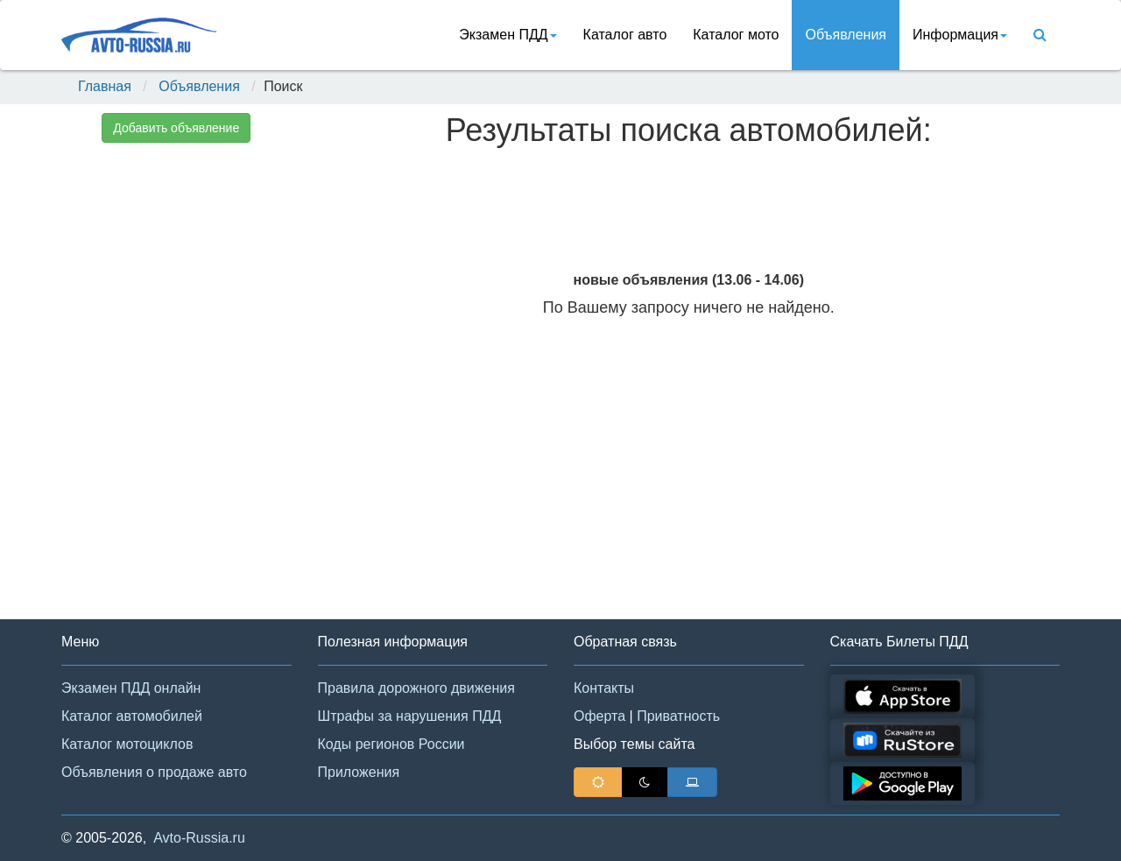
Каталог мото (736, 34)
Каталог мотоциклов (127, 744)
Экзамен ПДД (507, 34)
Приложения (359, 772)
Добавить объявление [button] (176, 128)
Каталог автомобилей (131, 716)
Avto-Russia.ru (199, 837)
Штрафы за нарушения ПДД (410, 716)
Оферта (599, 716)
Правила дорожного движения (416, 688)
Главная (104, 86)
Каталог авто (625, 34)
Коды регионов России (391, 744)
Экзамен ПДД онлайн (131, 688)
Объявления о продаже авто (154, 772)
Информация (960, 34)
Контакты (604, 688)
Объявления (845, 34)
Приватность (678, 716)
